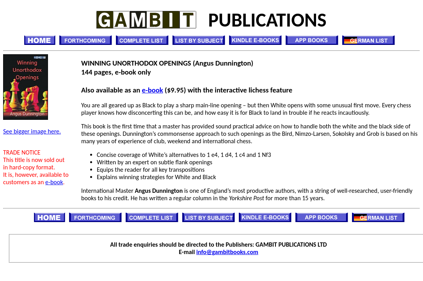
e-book (54, 182)
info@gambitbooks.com (227, 252)
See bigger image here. (32, 131)
